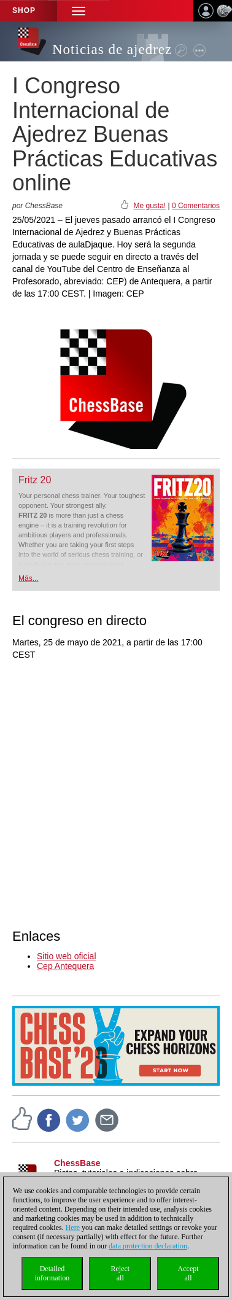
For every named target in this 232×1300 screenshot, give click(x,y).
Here (73, 1227)
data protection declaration (148, 1246)
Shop (24, 10)
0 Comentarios (196, 205)
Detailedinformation (52, 1273)
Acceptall (188, 1273)
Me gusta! (149, 205)
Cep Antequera (65, 966)
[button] (78, 10)
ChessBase (77, 1163)
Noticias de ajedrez (112, 49)
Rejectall (120, 1273)
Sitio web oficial (66, 956)
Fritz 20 (34, 480)
